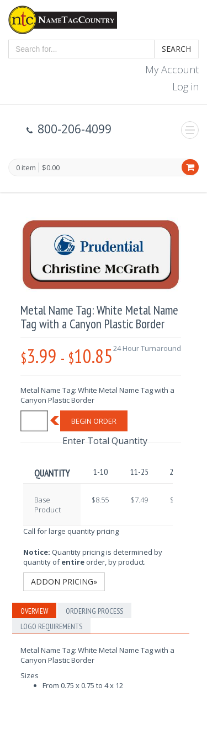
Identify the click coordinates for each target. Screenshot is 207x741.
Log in (185, 86)
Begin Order (93, 421)
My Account (172, 69)
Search (176, 49)
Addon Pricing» (64, 581)
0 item (26, 168)
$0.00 (51, 167)
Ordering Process (94, 611)
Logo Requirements (51, 626)
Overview (34, 611)
